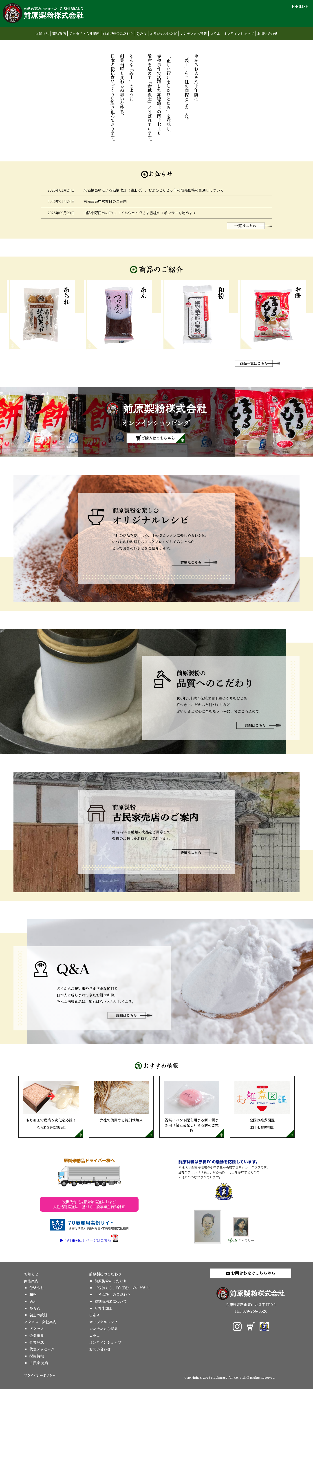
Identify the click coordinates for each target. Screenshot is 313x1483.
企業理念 (36, 1436)
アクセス (36, 1422)
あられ (34, 1402)
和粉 (33, 1388)
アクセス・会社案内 (84, 33)
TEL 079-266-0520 (250, 1405)
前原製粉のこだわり (118, 33)
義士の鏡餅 (38, 1409)
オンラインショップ (239, 33)
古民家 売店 (38, 1456)
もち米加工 (103, 1402)
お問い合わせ (267, 33)
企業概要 (36, 1429)
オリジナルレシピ (163, 33)
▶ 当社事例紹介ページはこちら (89, 1334)
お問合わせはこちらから (251, 1367)
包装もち (36, 1381)
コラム (215, 33)
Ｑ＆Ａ (142, 33)
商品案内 (59, 33)
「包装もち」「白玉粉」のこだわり (122, 1381)
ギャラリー (241, 1324)
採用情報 (36, 1450)
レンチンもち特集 (193, 33)
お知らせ (42, 33)
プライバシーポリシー (39, 1469)
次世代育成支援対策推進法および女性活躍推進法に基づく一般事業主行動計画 (89, 1298)
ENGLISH (300, 6)
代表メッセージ (41, 1443)
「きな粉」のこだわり (112, 1388)
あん (33, 1395)
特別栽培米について (111, 1395)
